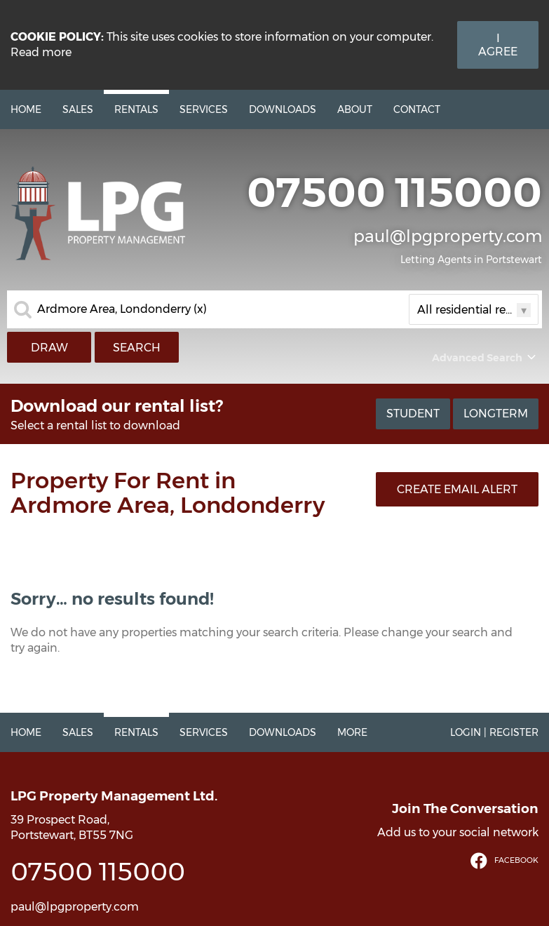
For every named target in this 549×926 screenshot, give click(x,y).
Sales (77, 109)
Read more (41, 52)
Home (26, 109)
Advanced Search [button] (485, 358)
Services (203, 109)
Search (137, 347)
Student (413, 413)
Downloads (282, 109)
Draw (49, 347)
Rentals (136, 109)
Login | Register (494, 732)
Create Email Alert (457, 489)
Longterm (495, 413)
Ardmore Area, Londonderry (122, 309)
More (352, 732)
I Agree (497, 45)
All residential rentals (473, 309)
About (354, 109)
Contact (416, 109)
